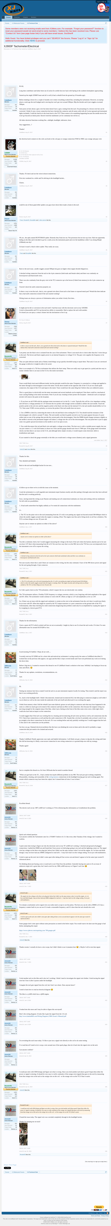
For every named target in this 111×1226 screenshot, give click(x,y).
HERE (32, 41)
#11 (106, 571)
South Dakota (13, 676)
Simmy (7, 322)
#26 (106, 1151)
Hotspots (25, 17)
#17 (106, 785)
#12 (106, 614)
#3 (106, 186)
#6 (106, 301)
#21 (106, 962)
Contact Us (92, 1213)
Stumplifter (33, 220)
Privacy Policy (105, 1215)
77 (16, 670)
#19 (106, 886)
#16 (106, 751)
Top (105, 1213)
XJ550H (21, 161)
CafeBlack (30, 49)
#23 (106, 1024)
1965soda (8, 666)
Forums (8, 17)
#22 (106, 1000)
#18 (106, 818)
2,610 (15, 326)
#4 (106, 216)
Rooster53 (26, 220)
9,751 (15, 223)
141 (16, 104)
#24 (106, 1056)
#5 (106, 250)
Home (101, 1213)
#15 (106, 732)
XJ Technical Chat (16, 49)
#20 (106, 936)
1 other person (42, 220)
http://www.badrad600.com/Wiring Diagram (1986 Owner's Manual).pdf (42, 1016)
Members (33, 17)
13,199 (15, 159)
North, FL (14, 368)
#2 (106, 161)
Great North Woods (12, 166)
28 (16, 825)
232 (16, 822)
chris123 (22, 449)
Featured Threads (8, 20)
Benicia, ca (14, 827)
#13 (106, 632)
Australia (14, 110)
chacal (29, 449)
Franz (21, 220)
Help (97, 1213)
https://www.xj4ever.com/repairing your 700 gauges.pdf (37, 930)
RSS (107, 1213)
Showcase (17, 17)
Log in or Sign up (101, 1)
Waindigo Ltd (66, 1223)
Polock (7, 219)
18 (16, 108)
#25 (106, 1086)
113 (16, 163)
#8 (106, 446)
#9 (106, 468)
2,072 (15, 363)
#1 (106, 132)
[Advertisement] (55, 66)
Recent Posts (19, 20)
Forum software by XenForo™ (55, 1217)
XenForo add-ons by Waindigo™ (49, 1223)
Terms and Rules (95, 1215)
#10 (106, 527)
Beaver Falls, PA (13, 230)
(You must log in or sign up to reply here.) (96, 1161)
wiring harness (53, 777)
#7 (106, 323)
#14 (106, 680)
